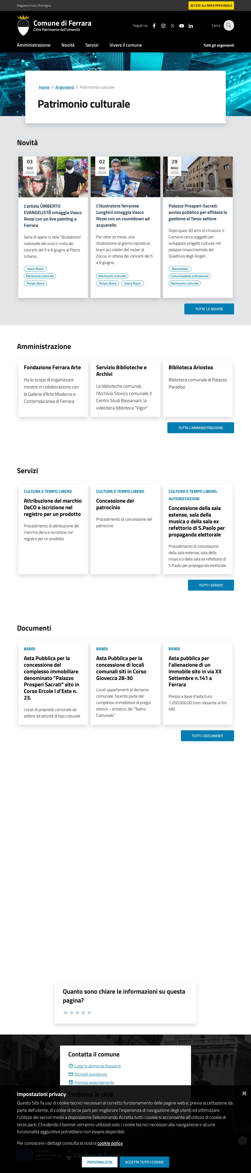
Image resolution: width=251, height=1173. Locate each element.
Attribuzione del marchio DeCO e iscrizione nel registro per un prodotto (53, 507)
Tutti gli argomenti (218, 45)
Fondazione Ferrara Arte (52, 367)
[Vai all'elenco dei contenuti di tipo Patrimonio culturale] (40, 276)
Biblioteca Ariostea (191, 367)
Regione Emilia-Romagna (34, 5)
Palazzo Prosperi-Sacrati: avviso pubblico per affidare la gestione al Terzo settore (198, 212)
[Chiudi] (244, 1092)
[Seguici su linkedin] (188, 25)
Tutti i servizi (211, 585)
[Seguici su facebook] (151, 25)
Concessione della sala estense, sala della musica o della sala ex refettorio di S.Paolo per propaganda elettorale (197, 521)
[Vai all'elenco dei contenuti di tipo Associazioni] (180, 268)
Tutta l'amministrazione (200, 427)
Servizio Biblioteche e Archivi (121, 370)
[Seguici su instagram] (160, 25)
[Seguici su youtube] (178, 25)
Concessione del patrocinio (115, 503)
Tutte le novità (209, 309)
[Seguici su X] (169, 25)
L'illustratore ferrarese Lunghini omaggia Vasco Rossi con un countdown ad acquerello (123, 215)
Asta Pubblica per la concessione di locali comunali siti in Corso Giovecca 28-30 (121, 668)
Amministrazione (33, 44)
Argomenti (64, 87)
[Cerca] (228, 25)
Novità (67, 44)
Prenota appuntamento (91, 1082)
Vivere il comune (125, 44)
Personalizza (99, 1162)
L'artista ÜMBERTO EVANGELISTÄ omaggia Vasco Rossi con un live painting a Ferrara (53, 215)
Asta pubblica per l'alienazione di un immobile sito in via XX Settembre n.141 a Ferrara (195, 671)
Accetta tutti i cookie (144, 1162)
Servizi (91, 44)
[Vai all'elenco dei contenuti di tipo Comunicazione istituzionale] (190, 276)
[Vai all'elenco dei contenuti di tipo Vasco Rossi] (35, 268)
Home (44, 87)
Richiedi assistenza (87, 1074)
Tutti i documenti (207, 735)
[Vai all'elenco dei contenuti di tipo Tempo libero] (35, 283)
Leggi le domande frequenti (94, 1066)
